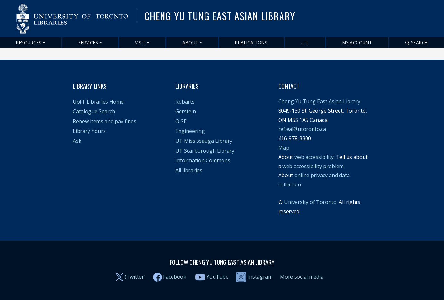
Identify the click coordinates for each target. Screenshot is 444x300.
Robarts (185, 101)
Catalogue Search (94, 111)
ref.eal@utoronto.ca (302, 129)
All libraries (188, 170)
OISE (181, 121)
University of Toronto (310, 202)
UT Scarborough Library (204, 150)
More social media (301, 276)
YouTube (217, 276)
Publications (251, 42)
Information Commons (202, 160)
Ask (77, 140)
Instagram (254, 276)
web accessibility (314, 156)
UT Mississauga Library (203, 140)
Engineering (190, 130)
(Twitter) (135, 276)
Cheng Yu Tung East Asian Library (319, 101)
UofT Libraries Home (98, 101)
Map (283, 147)
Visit (140, 42)
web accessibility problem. (313, 166)
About (190, 42)
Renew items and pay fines (104, 121)
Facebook (174, 276)
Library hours (89, 130)
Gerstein (185, 111)
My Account (357, 42)
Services (88, 42)
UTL (305, 42)
